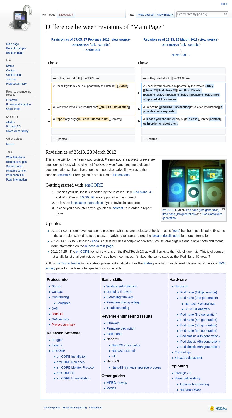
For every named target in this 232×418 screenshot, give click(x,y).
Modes (111, 388)
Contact (57, 291)
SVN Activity (60, 319)
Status (147, 263)
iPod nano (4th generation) (179, 214)
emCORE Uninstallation (73, 378)
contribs (103, 44)
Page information (16, 179)
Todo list (57, 314)
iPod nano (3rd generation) (199, 314)
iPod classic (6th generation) (200, 336)
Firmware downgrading (122, 302)
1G (82, 197)
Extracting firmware (120, 297)
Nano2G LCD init (124, 350)
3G (92, 197)
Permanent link (15, 175)
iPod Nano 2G (143, 192)
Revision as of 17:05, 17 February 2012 (80, 39)
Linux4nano (121, 175)
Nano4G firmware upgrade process (136, 367)
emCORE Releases (71, 362)
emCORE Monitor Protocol (75, 367)
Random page (14, 52)
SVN (55, 308)
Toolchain (63, 303)
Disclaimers (95, 407)
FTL (114, 356)
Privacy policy (52, 407)
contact (118, 208)
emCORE (168, 210)
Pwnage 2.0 (182, 373)
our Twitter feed (66, 263)
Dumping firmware (119, 291)
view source (120, 39)
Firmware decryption (120, 328)
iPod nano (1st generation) (198, 292)
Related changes (16, 162)
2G (87, 197)
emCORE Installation (72, 356)
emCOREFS (66, 373)
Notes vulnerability (187, 378)
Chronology (182, 352)
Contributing (60, 297)
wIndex (10, 122)
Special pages (14, 166)
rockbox (62, 175)
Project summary (63, 324)
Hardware (181, 286)
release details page (166, 235)
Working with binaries (121, 286)
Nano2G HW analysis (200, 304)
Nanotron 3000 (190, 389)
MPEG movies (116, 382)
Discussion (66, 14)
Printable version (16, 170)
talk (93, 44)
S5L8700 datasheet (188, 357)
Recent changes (16, 48)
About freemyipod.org (75, 407)
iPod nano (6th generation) (198, 330)
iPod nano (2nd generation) (203, 210)
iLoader (57, 345)
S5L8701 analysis (197, 309)
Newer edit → (181, 55)
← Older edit (91, 49)
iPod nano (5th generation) (198, 325)
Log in (224, 3)
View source (146, 14)
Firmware (113, 323)
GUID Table (13, 108)
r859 (176, 230)
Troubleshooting (117, 308)
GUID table (114, 334)
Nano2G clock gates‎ (126, 345)
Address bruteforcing (194, 384)
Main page (49, 14)
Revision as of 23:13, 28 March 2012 (170, 39)
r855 (94, 241)
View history (165, 14)
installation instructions (87, 203)
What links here (15, 157)
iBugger (57, 340)
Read (130, 14)
